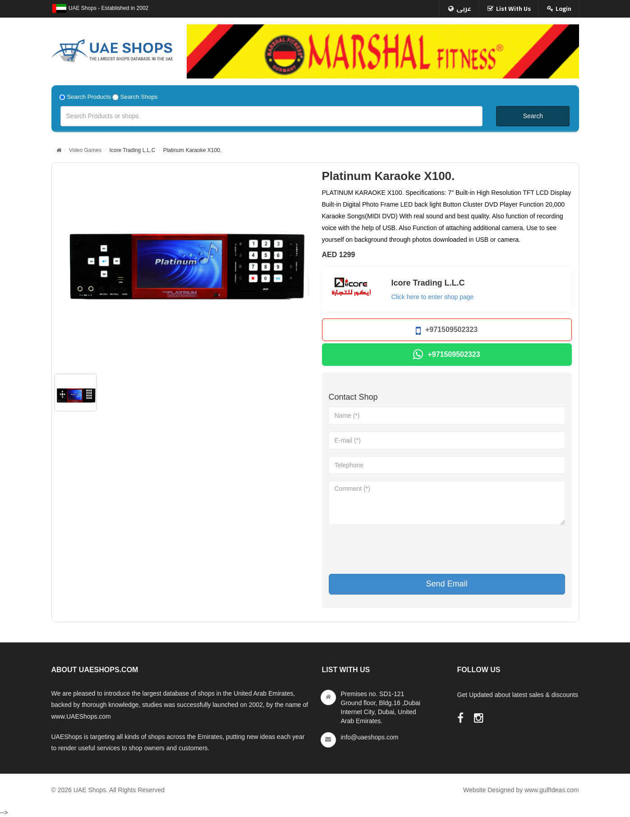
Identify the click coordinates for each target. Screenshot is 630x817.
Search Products (89, 96)
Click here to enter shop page (432, 296)
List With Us (513, 8)
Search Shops (139, 96)
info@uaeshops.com (370, 737)
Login (563, 8)
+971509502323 (447, 331)
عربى (463, 8)
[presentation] (397, 549)
